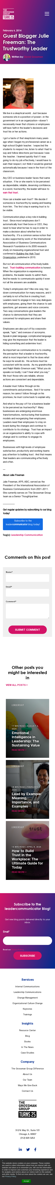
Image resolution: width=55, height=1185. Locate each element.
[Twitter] (28, 1149)
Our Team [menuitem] (27, 1080)
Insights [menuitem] (27, 1023)
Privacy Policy (10, 1176)
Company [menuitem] (27, 1062)
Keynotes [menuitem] (27, 1009)
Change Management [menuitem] (27, 998)
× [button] (2, 1161)
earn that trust (10, 193)
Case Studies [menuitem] (27, 1053)
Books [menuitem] (27, 1042)
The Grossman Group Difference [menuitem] (27, 1069)
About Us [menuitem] (27, 1074)
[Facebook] (35, 1149)
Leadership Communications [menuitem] (27, 992)
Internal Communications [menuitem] (27, 987)
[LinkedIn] (20, 1149)
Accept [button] (26, 1181)
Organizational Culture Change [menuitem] (27, 1003)
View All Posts (16, 685)
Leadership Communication (27, 534)
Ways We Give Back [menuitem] (27, 1086)
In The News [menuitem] (27, 1047)
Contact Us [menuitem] (27, 1091)
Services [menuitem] (27, 980)
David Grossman (33, 56)
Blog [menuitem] (27, 1036)
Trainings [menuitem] (27, 1015)
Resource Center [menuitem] (27, 1031)
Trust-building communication (25, 268)
